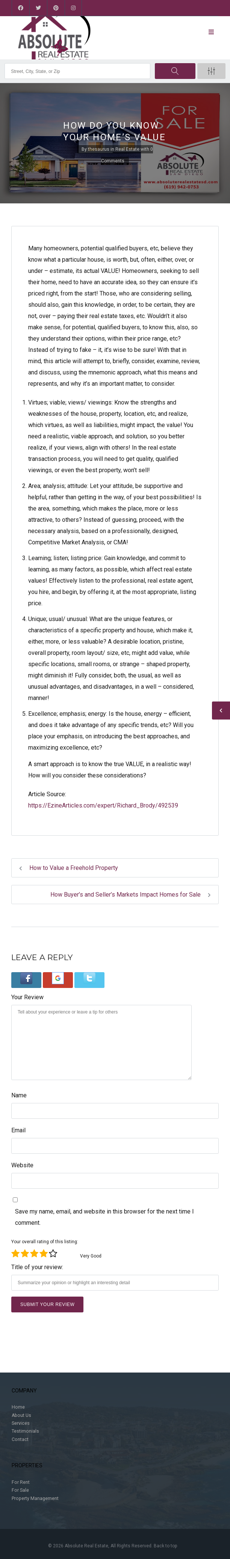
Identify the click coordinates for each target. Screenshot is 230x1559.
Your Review (27, 997)
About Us (21, 1415)
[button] (26, 980)
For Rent (21, 1482)
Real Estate (127, 149)
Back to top (165, 1545)
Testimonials (25, 1431)
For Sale (20, 1490)
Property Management (35, 1498)
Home (18, 1407)
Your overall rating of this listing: (44, 1241)
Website (22, 1165)
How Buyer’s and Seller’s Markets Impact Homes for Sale (130, 894)
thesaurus (98, 149)
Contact (20, 1439)
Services (21, 1423)
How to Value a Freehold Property (68, 867)
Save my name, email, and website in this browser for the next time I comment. (104, 1217)
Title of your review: (37, 1267)
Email (18, 1130)
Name (19, 1095)
